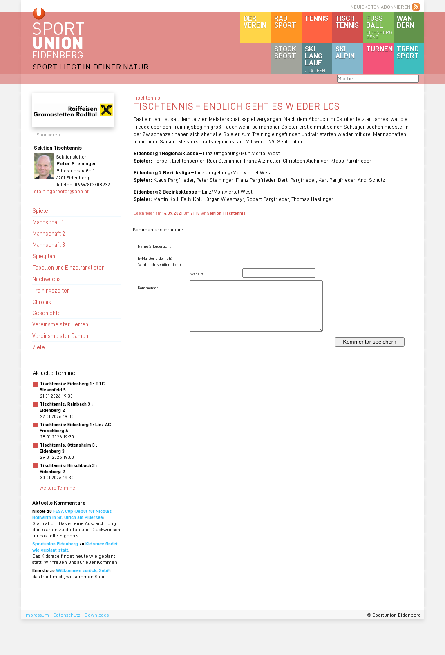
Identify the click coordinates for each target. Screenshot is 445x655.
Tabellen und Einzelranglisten (68, 267)
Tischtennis (347, 21)
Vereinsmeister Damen (60, 335)
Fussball (380, 26)
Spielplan (43, 255)
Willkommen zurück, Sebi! (83, 570)
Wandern (405, 21)
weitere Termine (57, 488)
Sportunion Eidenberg (55, 544)
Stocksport (285, 52)
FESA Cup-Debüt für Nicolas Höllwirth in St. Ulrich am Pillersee (72, 514)
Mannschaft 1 (48, 222)
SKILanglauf (315, 59)
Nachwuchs (46, 278)
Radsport (285, 21)
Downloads (97, 615)
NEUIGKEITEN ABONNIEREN (380, 7)
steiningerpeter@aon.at (61, 191)
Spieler (41, 210)
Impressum (37, 615)
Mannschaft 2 (48, 233)
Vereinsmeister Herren (60, 324)
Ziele (38, 347)
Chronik (41, 301)
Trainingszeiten (51, 290)
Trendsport (408, 52)
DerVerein (255, 21)
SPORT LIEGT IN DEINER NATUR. (91, 66)
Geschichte (46, 312)
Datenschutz (67, 615)
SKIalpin (345, 52)
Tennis (316, 17)
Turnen (379, 48)
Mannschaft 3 (48, 244)
